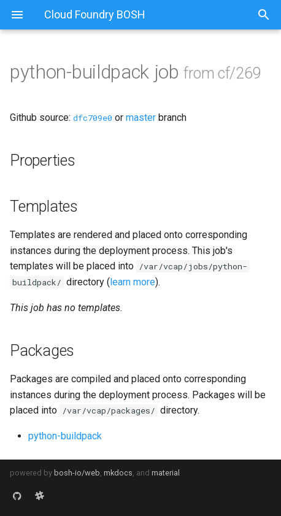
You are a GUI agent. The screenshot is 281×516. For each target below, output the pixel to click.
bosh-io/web (77, 472)
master (141, 117)
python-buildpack (65, 436)
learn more (132, 282)
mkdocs (118, 472)
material (166, 472)
